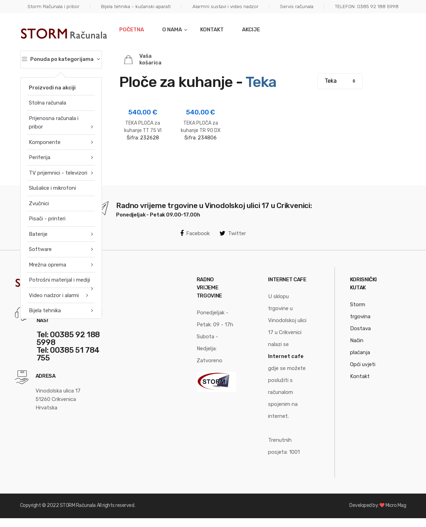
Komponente (45, 142)
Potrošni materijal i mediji (59, 280)
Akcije (251, 29)
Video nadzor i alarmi (54, 295)
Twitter (233, 233)
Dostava (360, 328)
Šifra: (143, 124)
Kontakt (212, 29)
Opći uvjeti (362, 364)
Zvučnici (39, 203)
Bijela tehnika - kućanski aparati (136, 6)
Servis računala (296, 6)
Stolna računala (47, 103)
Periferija (39, 157)
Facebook (195, 233)
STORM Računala (78, 505)
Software (40, 249)
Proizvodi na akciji (52, 87)
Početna (131, 29)
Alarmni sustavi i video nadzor (225, 6)
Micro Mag (396, 505)
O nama (172, 29)
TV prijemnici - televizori (58, 173)
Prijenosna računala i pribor (53, 122)
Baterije (38, 234)
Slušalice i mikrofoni (52, 188)
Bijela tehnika (45, 310)
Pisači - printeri (47, 218)
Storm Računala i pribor (53, 6)
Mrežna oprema (47, 265)
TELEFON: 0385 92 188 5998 (367, 6)
